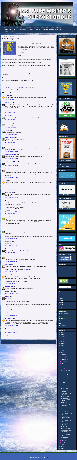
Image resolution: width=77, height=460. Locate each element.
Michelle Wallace (9, 137)
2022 (62, 339)
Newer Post (5, 342)
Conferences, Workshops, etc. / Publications (53, 29)
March (63, 440)
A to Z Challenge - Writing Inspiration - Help (65, 417)
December (64, 354)
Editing (60, 293)
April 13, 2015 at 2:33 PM (11, 238)
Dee (6, 180)
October (63, 357)
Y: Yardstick (63, 372)
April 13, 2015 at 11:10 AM (11, 158)
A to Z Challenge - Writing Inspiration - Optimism (65, 399)
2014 (62, 446)
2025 (62, 334)
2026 (62, 332)
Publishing (61, 298)
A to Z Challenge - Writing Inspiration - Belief (65, 434)
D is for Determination (65, 428)
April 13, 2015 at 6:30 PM (11, 261)
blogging (61, 302)
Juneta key (62, 318)
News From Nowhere (22, 250)
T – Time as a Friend (65, 386)
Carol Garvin (8, 169)
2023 (62, 338)
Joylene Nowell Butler (10, 154)
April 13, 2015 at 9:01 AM (11, 134)
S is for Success (64, 388)
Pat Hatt (7, 130)
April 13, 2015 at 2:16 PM (11, 227)
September (64, 359)
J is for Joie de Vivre (65, 411)
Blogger (47, 457)
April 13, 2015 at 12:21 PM (11, 177)
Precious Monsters (9, 110)
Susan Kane (8, 192)
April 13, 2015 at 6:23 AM (11, 99)
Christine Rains (9, 115)
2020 (62, 343)
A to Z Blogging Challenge (12, 89)
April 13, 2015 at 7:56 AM (11, 127)
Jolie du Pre (8, 102)
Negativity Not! (64, 402)
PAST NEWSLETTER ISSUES (65, 166)
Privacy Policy (44, 27)
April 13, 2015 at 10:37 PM (11, 293)
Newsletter (36, 27)
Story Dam (7, 210)
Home (5, 27)
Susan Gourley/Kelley (10, 161)
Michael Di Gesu (9, 286)
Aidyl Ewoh (8, 264)
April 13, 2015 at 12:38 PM (11, 189)
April (63, 368)
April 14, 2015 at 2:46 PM (11, 332)
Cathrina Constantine (64, 316)
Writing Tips (61, 300)
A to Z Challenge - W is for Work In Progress (66, 377)
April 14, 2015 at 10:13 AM (11, 325)
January (63, 444)
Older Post (52, 342)
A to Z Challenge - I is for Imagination (66, 414)
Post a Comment (8, 336)
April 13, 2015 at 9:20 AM (11, 142)
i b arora (7, 95)
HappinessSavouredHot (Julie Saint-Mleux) (16, 256)
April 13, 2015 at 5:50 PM (11, 252)
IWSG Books (28, 27)
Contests (31, 29)
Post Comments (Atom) (31, 347)
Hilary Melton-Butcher (10, 230)
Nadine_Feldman (9, 318)
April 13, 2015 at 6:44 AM (11, 112)
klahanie (7, 296)
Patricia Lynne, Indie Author (11, 211)
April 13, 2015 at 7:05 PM (11, 271)
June (63, 365)
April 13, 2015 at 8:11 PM (11, 283)
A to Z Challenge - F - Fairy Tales (65, 424)
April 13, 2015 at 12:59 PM (11, 197)
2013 (62, 448)
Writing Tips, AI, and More (56, 27)
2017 (62, 349)
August (63, 361)
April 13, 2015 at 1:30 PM (11, 213)
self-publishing (62, 304)
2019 (62, 345)
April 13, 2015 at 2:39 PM (11, 245)
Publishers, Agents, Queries (10, 29)
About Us (11, 27)
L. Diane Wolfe (63, 320)
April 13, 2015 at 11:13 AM (11, 165)
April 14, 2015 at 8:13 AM (11, 315)
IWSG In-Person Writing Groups (11, 31)
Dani (6, 248)
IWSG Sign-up (19, 27)
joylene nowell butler (23, 89)
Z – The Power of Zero (66, 370)
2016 (62, 350)
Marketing (37, 29)
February (64, 442)
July (63, 363)
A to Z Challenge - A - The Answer (65, 438)
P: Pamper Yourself (65, 396)
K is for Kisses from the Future (12, 187)
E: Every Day (64, 426)
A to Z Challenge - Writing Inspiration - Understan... (65, 384)
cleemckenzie (8, 146)
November (64, 356)
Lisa (6, 216)
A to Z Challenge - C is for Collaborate (66, 431)
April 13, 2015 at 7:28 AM (11, 119)
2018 (62, 347)
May (63, 366)
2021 (62, 341)
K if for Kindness (33, 89)
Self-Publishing (22, 29)
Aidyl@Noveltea (27, 269)
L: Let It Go (63, 407)
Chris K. (7, 274)
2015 (62, 352)
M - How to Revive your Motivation (66, 405)
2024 (62, 336)
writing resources (62, 306)
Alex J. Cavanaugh (10, 123)
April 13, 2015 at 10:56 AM (11, 151)
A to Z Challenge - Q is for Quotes (66, 394)
